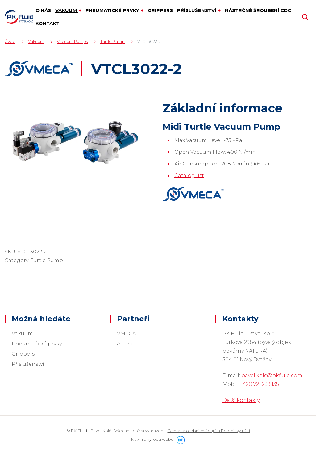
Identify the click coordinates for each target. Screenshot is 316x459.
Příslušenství (28, 364)
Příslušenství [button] (197, 10)
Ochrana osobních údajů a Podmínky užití (209, 430)
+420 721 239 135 (259, 384)
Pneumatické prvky (37, 344)
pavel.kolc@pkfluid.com (271, 375)
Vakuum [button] (66, 10)
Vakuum (22, 333)
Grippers (23, 354)
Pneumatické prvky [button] (112, 10)
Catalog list (189, 175)
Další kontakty (241, 400)
